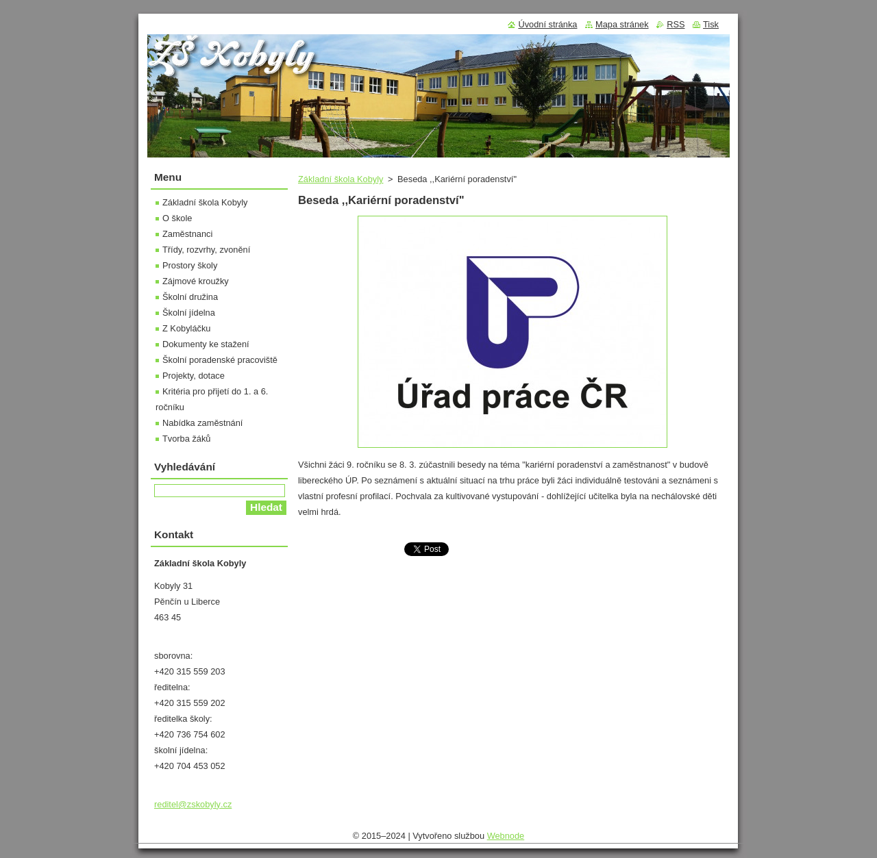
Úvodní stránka (547, 24)
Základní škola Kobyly (340, 179)
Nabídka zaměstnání (202, 423)
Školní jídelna (188, 312)
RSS (675, 24)
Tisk (711, 24)
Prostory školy (189, 265)
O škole (177, 218)
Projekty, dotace (193, 375)
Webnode (506, 836)
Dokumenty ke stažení (205, 344)
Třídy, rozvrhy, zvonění (206, 249)
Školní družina (190, 297)
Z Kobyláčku (186, 328)
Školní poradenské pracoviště (219, 360)
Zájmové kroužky (195, 281)
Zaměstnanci (187, 234)
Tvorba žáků (186, 438)
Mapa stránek (622, 24)
